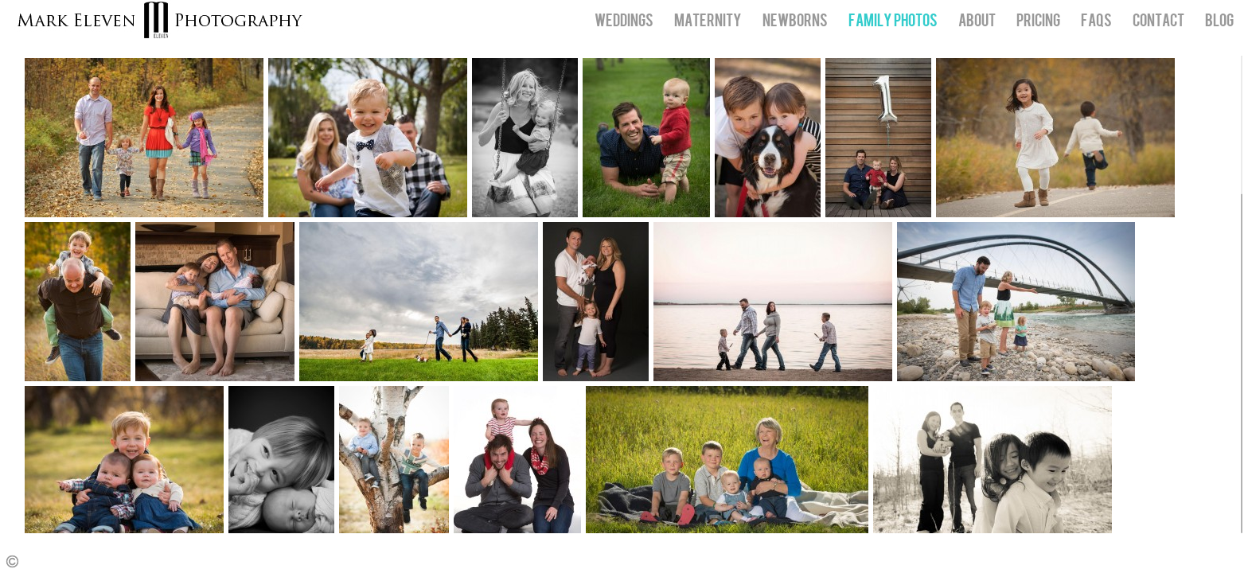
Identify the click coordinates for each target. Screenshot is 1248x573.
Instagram (1236, 561)
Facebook (1190, 561)
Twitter (1213, 561)
